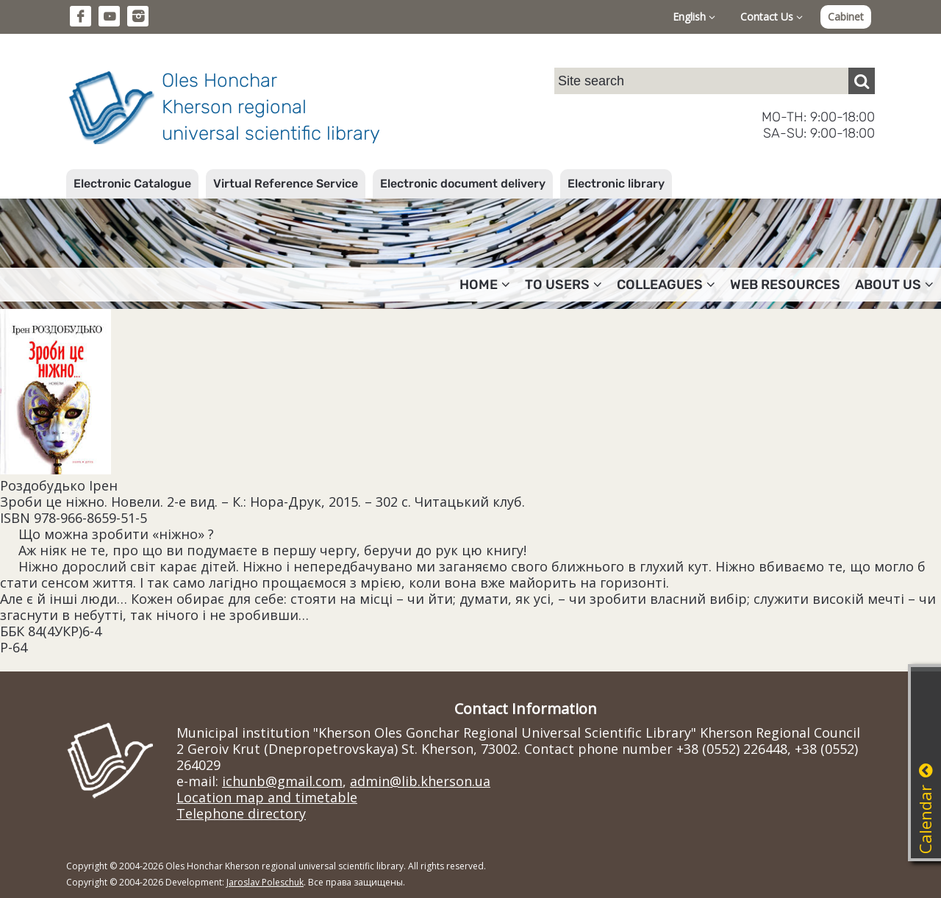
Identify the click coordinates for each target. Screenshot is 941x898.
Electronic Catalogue (132, 183)
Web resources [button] (785, 285)
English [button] (694, 17)
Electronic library (616, 183)
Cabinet (846, 17)
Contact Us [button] (771, 17)
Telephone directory (241, 813)
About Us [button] (894, 285)
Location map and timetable (266, 797)
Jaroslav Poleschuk (265, 882)
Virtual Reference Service (285, 183)
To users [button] (563, 285)
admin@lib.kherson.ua (420, 781)
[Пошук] (861, 81)
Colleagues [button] (666, 285)
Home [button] (484, 285)
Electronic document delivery (462, 183)
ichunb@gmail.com (282, 781)
